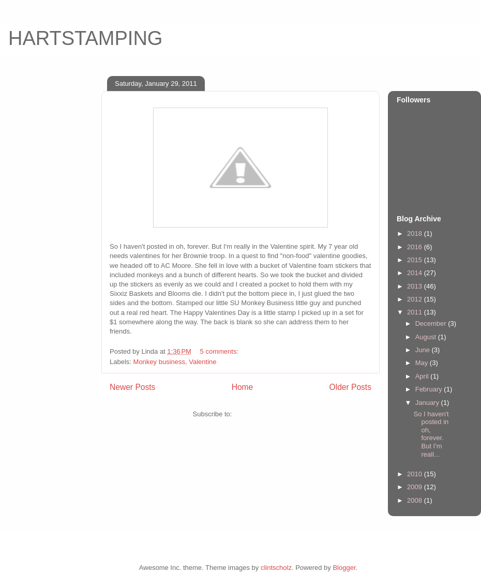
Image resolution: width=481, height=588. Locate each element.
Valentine (202, 362)
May (422, 363)
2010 (415, 474)
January (428, 402)
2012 (415, 299)
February (429, 389)
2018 (415, 233)
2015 (415, 260)
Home (242, 387)
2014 (415, 273)
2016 (415, 247)
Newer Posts (132, 387)
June (423, 350)
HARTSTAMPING (85, 38)
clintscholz (276, 567)
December (431, 323)
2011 (415, 312)
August (426, 337)
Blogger (344, 567)
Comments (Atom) (261, 414)
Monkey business (159, 362)
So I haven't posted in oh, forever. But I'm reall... (430, 434)
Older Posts (350, 387)
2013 (415, 286)
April (423, 376)
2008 (415, 500)
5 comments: (220, 351)
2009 (415, 487)
